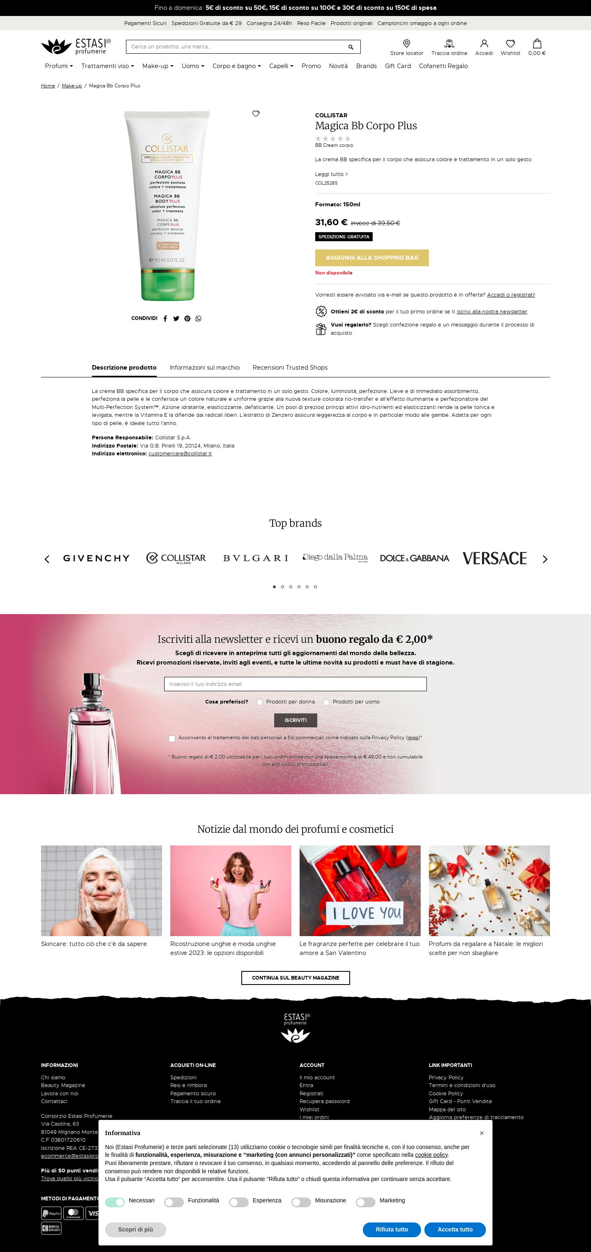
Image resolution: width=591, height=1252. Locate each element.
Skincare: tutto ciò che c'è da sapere (94, 944)
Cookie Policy (446, 1093)
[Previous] (46, 559)
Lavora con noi (59, 1093)
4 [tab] (299, 586)
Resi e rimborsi (188, 1085)
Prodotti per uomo (356, 701)
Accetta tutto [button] (455, 1229)
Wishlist (510, 48)
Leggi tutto (331, 174)
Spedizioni (183, 1077)
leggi (413, 737)
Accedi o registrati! (511, 294)
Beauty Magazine (63, 1085)
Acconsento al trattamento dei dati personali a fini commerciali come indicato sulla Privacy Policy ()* (300, 737)
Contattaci (54, 1101)
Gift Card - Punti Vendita (460, 1101)
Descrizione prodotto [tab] (124, 367)
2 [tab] (282, 586)
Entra (306, 1085)
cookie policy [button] (431, 1154)
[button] (481, 1133)
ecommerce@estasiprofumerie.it (82, 1155)
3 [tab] (290, 586)
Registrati (311, 1093)
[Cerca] (243, 47)
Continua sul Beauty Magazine (295, 978)
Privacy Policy (446, 1077)
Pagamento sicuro (193, 1093)
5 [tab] (307, 586)
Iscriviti (296, 720)
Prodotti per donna (290, 701)
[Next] (545, 559)
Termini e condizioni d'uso (462, 1085)
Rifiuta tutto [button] (392, 1229)
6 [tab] (315, 586)
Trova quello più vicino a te (78, 1178)
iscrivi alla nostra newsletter (492, 311)
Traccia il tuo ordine (195, 1101)
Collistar (331, 115)
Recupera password (325, 1101)
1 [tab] (274, 586)
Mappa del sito (447, 1109)
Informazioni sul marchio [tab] (205, 367)
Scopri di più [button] (135, 1229)
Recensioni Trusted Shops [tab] (290, 367)
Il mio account (317, 1077)
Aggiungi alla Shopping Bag (372, 257)
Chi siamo (53, 1077)
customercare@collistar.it (180, 453)
